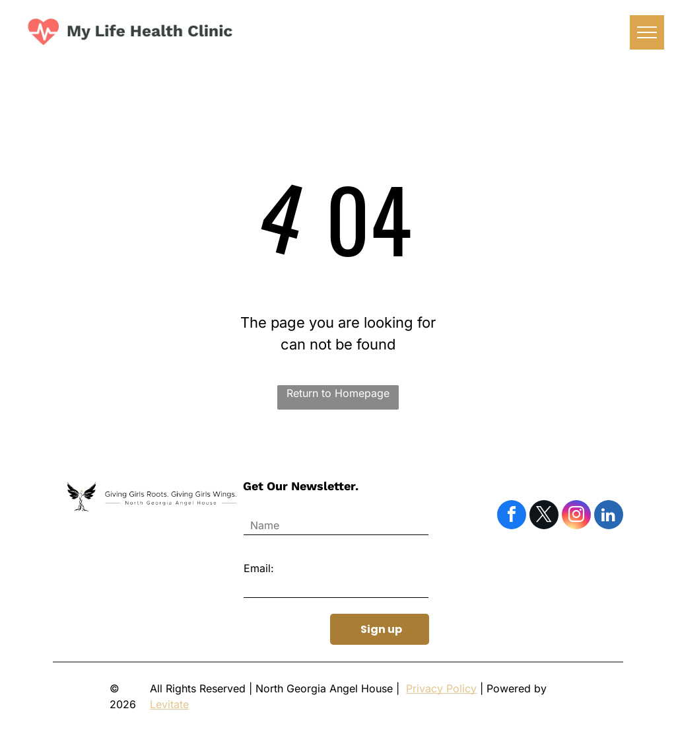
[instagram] (576, 516)
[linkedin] (608, 516)
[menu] (647, 32)
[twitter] (543, 516)
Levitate (169, 704)
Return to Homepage (338, 393)
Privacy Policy (441, 688)
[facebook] (511, 516)
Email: (259, 568)
